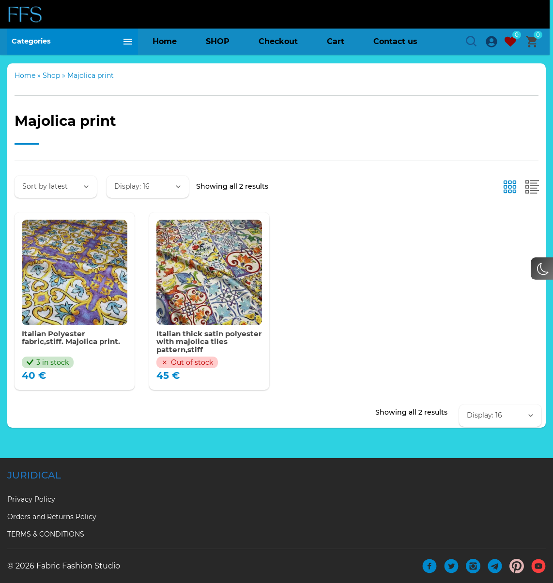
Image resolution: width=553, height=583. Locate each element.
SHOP (218, 43)
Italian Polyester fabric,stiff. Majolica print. (73, 346)
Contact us (395, 43)
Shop (51, 83)
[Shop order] (56, 195)
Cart (335, 43)
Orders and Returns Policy (51, 516)
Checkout (278, 43)
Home (165, 43)
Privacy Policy (31, 499)
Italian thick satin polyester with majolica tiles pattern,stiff (204, 351)
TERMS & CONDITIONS (45, 534)
